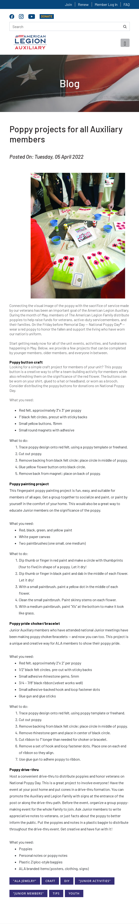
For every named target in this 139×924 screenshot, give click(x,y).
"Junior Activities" (95, 881)
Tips (56, 893)
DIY (67, 881)
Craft (50, 881)
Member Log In (106, 4)
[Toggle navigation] (125, 43)
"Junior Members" (28, 893)
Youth (74, 893)
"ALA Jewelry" (25, 881)
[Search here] (69, 26)
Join (68, 4)
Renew (83, 4)
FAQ (126, 4)
